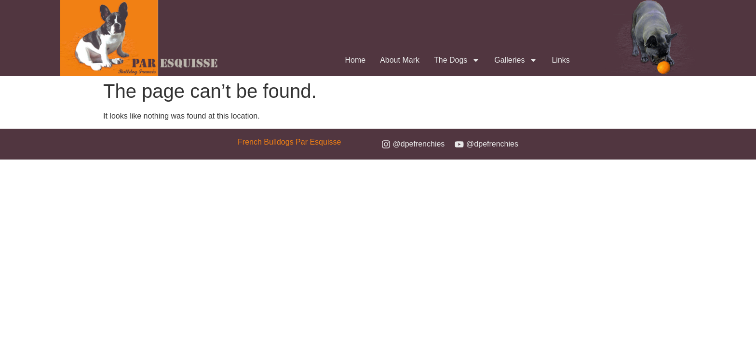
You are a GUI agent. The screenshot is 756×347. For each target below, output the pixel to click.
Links (560, 60)
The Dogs (457, 60)
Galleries (515, 60)
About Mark (399, 60)
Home (355, 60)
